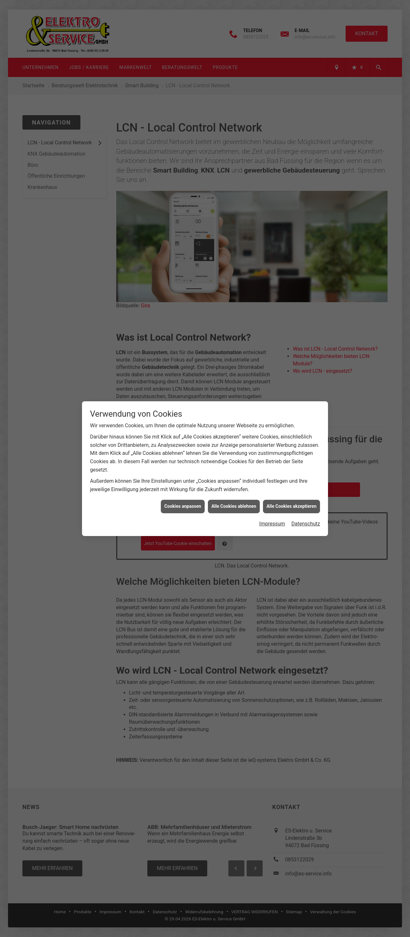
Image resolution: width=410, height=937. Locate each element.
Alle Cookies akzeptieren (291, 471)
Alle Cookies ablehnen (233, 471)
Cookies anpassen (182, 471)
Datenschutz (305, 489)
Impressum (272, 489)
